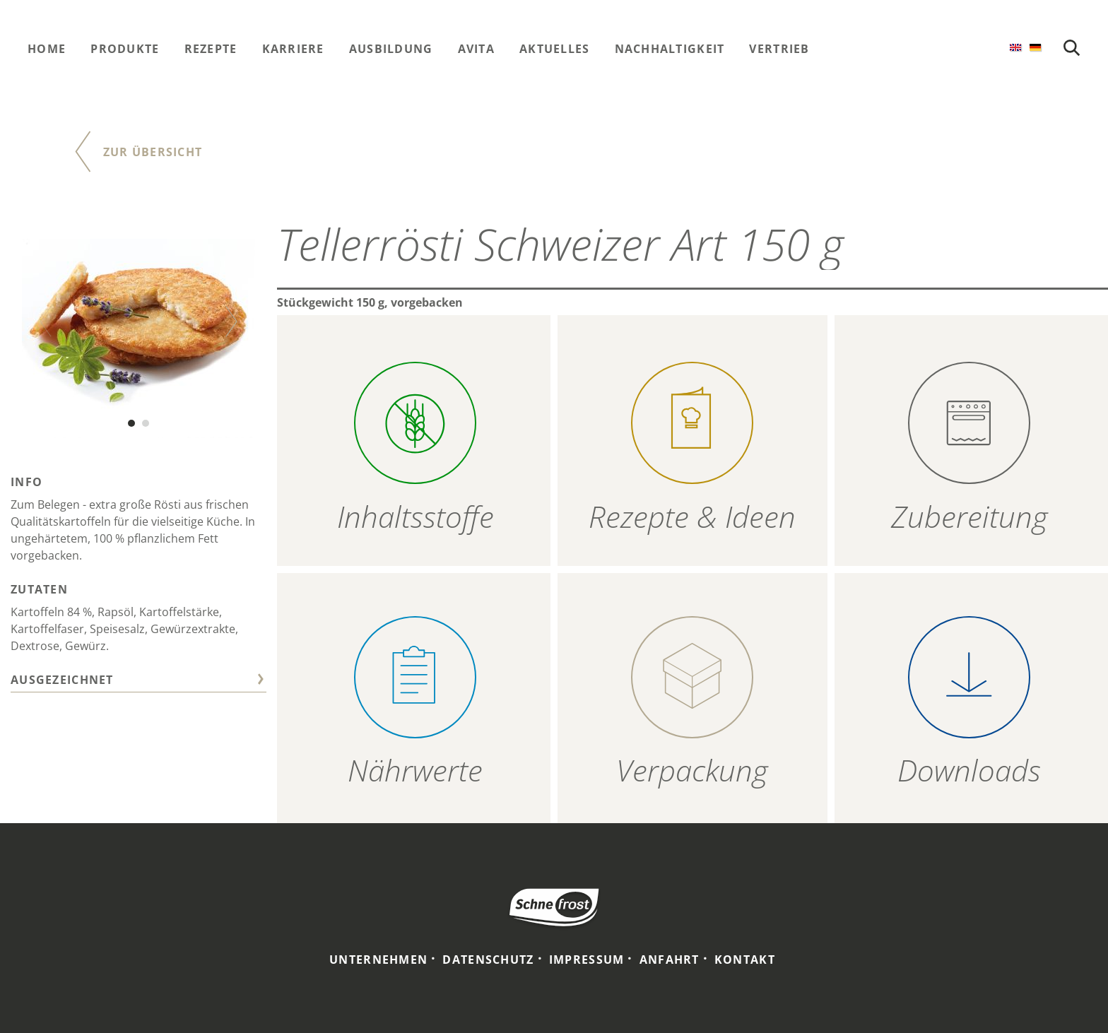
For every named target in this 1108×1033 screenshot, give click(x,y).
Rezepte (210, 49)
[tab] (138, 681)
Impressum (587, 959)
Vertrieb (779, 49)
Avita (476, 49)
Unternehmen (378, 959)
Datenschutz (488, 959)
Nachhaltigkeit (670, 49)
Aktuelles (554, 49)
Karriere (293, 49)
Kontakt (744, 959)
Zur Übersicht (153, 152)
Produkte (124, 49)
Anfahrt (670, 959)
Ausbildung (391, 49)
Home (47, 49)
